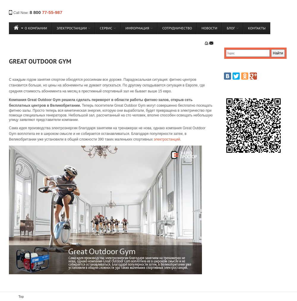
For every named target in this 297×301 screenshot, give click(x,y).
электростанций (167, 139)
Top (21, 296)
